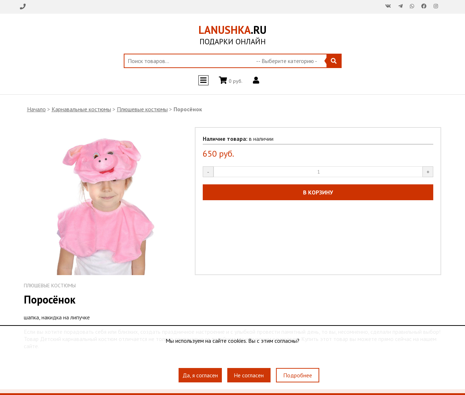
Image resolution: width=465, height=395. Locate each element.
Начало (36, 109)
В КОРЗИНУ (318, 192)
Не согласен (249, 375)
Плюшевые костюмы (142, 109)
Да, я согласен (200, 375)
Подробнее (297, 375)
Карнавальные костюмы (81, 109)
